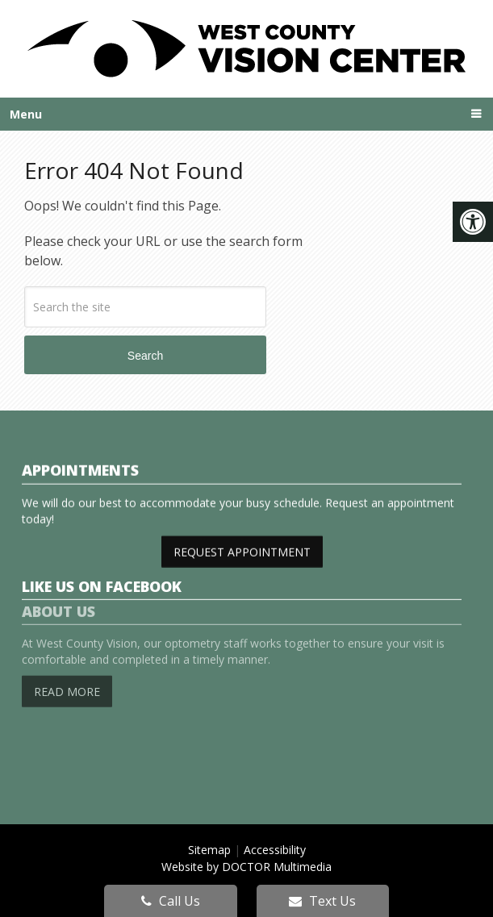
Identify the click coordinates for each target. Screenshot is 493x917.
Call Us (170, 901)
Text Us (322, 901)
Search (145, 355)
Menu (26, 114)
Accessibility (275, 849)
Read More (67, 678)
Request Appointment (242, 550)
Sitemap (209, 849)
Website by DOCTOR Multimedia (246, 866)
